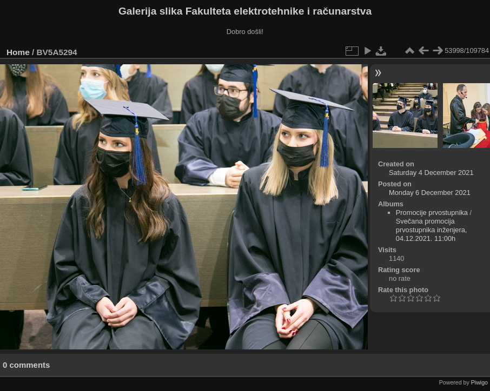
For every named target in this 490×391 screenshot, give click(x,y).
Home (18, 52)
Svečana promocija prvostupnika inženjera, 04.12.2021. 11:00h (431, 229)
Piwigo (479, 382)
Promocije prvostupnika (432, 212)
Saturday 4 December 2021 (431, 172)
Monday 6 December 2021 (430, 192)
